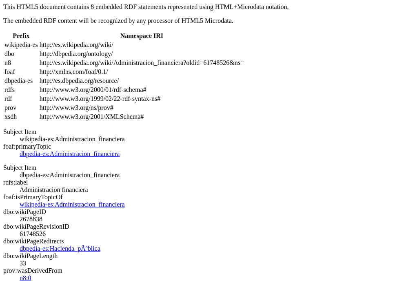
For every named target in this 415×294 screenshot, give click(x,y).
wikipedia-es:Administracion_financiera (72, 204)
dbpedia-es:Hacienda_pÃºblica (60, 248)
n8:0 (25, 277)
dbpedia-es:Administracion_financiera (70, 153)
